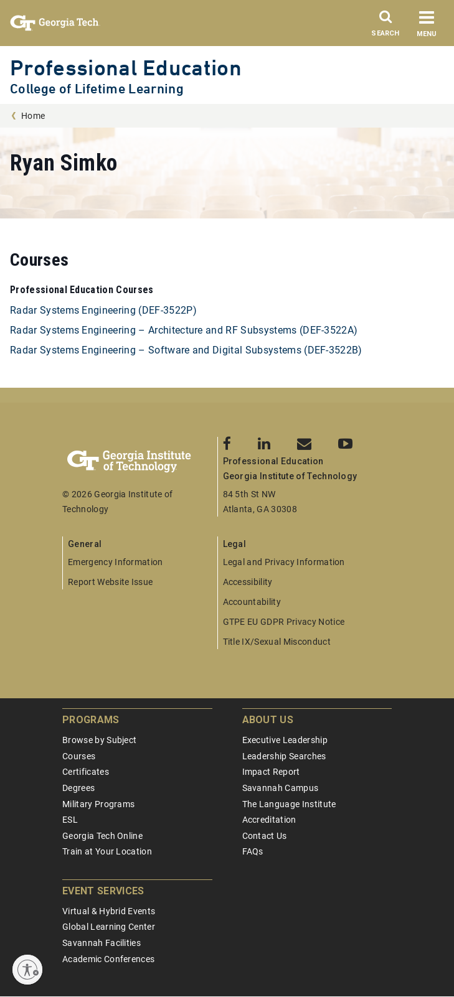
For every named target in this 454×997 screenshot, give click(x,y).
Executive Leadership (285, 740)
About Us (268, 720)
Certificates (85, 772)
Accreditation (269, 820)
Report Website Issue (110, 582)
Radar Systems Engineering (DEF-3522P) (103, 310)
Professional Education (126, 67)
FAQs (252, 851)
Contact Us (264, 836)
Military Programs (98, 804)
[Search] (385, 26)
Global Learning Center (108, 927)
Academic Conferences (108, 959)
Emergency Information (115, 562)
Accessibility (248, 582)
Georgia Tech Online (102, 836)
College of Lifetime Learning (97, 88)
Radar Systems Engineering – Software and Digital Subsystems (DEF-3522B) (186, 350)
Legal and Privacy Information (284, 562)
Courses (78, 756)
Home (33, 116)
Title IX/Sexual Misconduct (277, 642)
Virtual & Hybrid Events (108, 911)
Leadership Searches (284, 756)
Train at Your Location (107, 851)
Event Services (103, 891)
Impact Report (271, 772)
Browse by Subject (99, 740)
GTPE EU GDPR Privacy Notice (284, 622)
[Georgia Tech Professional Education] (139, 462)
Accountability (252, 602)
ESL (70, 820)
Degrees (78, 788)
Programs (91, 720)
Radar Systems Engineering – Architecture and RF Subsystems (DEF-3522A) (183, 330)
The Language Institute (289, 804)
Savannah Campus (280, 788)
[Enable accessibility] (27, 970)
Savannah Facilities (101, 943)
